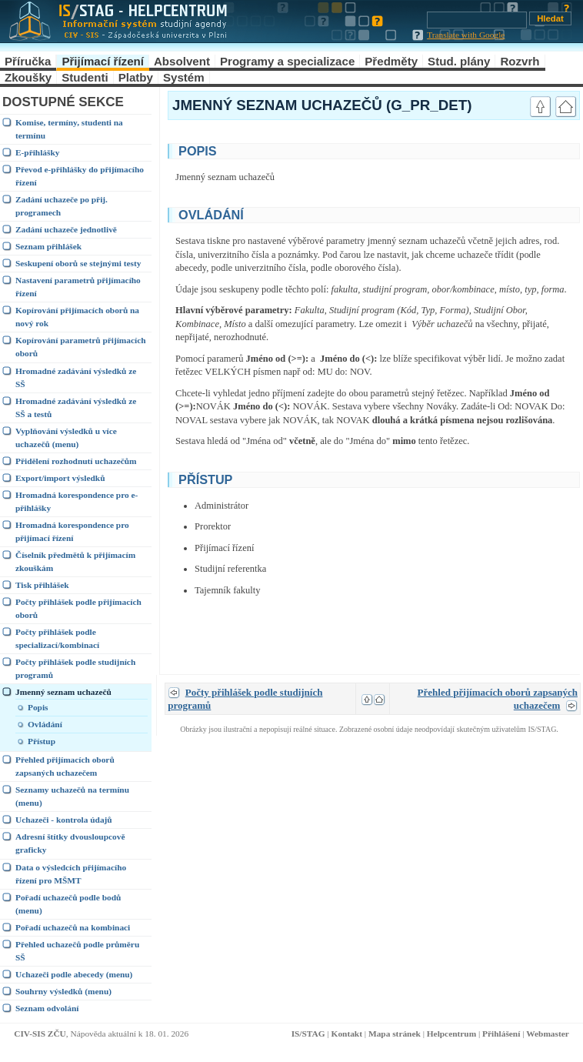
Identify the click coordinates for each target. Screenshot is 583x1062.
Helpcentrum (451, 1033)
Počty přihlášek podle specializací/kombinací (57, 638)
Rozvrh (519, 61)
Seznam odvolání (46, 1008)
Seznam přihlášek (48, 246)
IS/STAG (308, 1033)
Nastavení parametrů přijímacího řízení (78, 287)
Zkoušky (28, 77)
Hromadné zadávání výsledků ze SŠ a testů (75, 407)
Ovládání (45, 724)
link (506, 149)
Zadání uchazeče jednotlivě (66, 229)
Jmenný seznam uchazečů (63, 691)
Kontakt (346, 1033)
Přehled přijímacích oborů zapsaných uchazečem (65, 766)
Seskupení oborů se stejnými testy (78, 263)
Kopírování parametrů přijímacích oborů (80, 347)
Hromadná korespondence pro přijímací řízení (72, 531)
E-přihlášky (37, 152)
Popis (38, 707)
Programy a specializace (287, 61)
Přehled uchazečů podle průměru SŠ (77, 951)
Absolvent (182, 61)
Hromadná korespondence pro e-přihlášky (76, 501)
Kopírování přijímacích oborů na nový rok (77, 317)
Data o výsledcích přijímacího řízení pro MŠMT (70, 874)
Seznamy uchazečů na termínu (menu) (72, 796)
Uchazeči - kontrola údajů (63, 819)
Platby (135, 77)
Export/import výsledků (60, 478)
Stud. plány (459, 61)
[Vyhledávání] (477, 20)
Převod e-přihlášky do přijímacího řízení (79, 176)
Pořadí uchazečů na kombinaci (72, 927)
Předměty (391, 61)
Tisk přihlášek (42, 584)
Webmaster (547, 1033)
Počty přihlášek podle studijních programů (75, 668)
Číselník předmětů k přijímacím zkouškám (75, 561)
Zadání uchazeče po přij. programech (61, 206)
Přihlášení (501, 1033)
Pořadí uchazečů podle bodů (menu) (68, 904)
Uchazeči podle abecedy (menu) (73, 974)
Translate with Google (466, 34)
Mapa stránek (394, 1033)
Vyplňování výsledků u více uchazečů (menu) (66, 437)
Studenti (85, 77)
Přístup (41, 741)
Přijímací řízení (103, 61)
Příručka (28, 61)
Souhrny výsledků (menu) (63, 991)
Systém (184, 77)
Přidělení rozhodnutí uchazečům (76, 461)
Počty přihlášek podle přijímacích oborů (78, 608)
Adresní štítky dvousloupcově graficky (70, 843)
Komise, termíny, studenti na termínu (69, 129)
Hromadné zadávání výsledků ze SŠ (75, 377)
